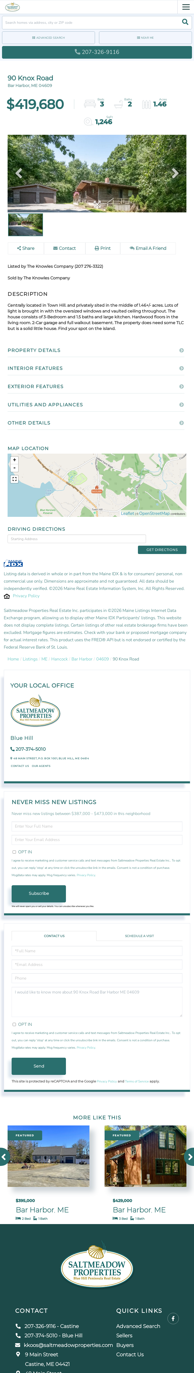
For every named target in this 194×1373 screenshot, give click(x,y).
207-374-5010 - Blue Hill (48, 1327)
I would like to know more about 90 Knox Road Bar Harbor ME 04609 (97, 994)
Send (39, 1057)
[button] (185, 22)
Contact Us (20, 758)
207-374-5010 (31, 741)
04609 (102, 651)
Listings (30, 651)
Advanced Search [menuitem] (138, 1318)
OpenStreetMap (154, 513)
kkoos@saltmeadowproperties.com (64, 1337)
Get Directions (167, 539)
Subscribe (39, 885)
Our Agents (41, 758)
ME (44, 651)
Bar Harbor (81, 651)
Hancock (59, 651)
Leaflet (127, 513)
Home (13, 651)
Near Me (147, 38)
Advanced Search (50, 38)
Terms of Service (137, 1073)
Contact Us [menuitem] (130, 1346)
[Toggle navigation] (186, 6)
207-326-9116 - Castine (47, 1318)
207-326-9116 (97, 52)
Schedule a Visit (139, 928)
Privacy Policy (26, 587)
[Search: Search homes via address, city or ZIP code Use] (97, 22)
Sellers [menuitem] (124, 1327)
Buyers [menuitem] (125, 1337)
